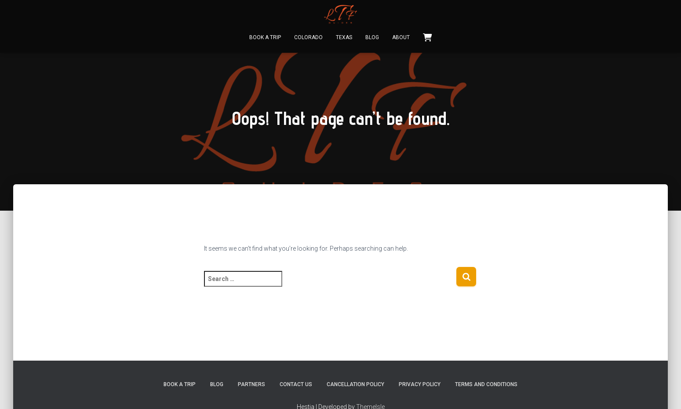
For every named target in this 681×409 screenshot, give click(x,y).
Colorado (308, 37)
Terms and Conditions (486, 384)
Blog (372, 37)
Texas (344, 37)
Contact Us (296, 384)
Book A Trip (265, 37)
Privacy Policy (420, 384)
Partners (251, 384)
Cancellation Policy (355, 384)
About (401, 37)
